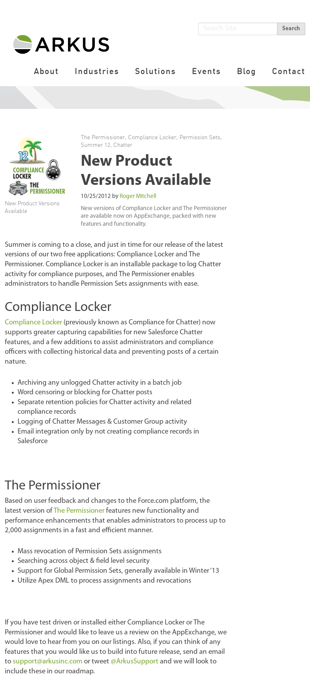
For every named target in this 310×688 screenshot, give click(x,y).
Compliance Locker (152, 136)
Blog (246, 71)
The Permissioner (103, 136)
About (46, 71)
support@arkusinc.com (47, 661)
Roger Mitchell (138, 196)
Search (291, 29)
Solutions (155, 71)
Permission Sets (199, 136)
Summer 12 (95, 144)
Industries (97, 71)
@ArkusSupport (134, 661)
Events (206, 71)
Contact (288, 71)
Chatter (122, 144)
